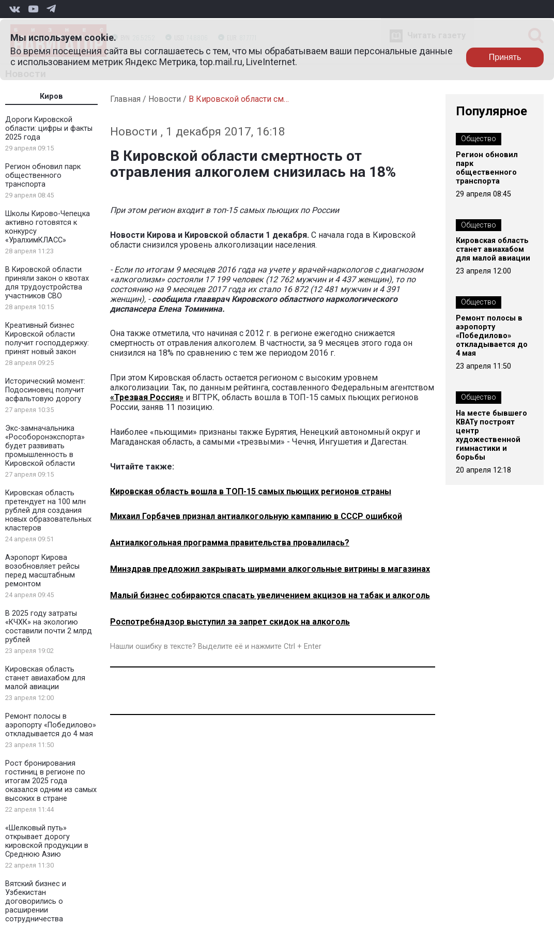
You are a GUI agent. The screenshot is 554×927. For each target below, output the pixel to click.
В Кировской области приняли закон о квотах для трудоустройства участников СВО (47, 282)
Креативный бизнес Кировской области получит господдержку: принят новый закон (47, 338)
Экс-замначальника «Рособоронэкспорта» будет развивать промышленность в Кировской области (45, 446)
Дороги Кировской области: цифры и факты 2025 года (49, 128)
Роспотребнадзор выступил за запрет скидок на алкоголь (230, 622)
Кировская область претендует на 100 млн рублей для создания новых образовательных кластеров (48, 511)
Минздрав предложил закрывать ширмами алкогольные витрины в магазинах (270, 569)
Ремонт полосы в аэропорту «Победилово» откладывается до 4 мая (50, 725)
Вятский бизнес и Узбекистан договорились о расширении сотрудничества (35, 901)
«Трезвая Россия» (146, 397)
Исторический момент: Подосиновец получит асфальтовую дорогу (45, 390)
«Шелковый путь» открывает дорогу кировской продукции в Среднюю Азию (46, 841)
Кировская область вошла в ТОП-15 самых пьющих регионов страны (250, 491)
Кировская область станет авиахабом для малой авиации (45, 678)
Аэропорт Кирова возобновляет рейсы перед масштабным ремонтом (42, 570)
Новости (164, 99)
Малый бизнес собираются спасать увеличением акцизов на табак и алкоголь (270, 595)
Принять (505, 57)
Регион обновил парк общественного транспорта (43, 175)
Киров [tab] (51, 96)
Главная (125, 99)
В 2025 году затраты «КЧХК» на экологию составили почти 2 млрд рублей (48, 626)
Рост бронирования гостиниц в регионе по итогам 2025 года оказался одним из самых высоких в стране (51, 781)
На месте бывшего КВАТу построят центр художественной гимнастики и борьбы (491, 435)
